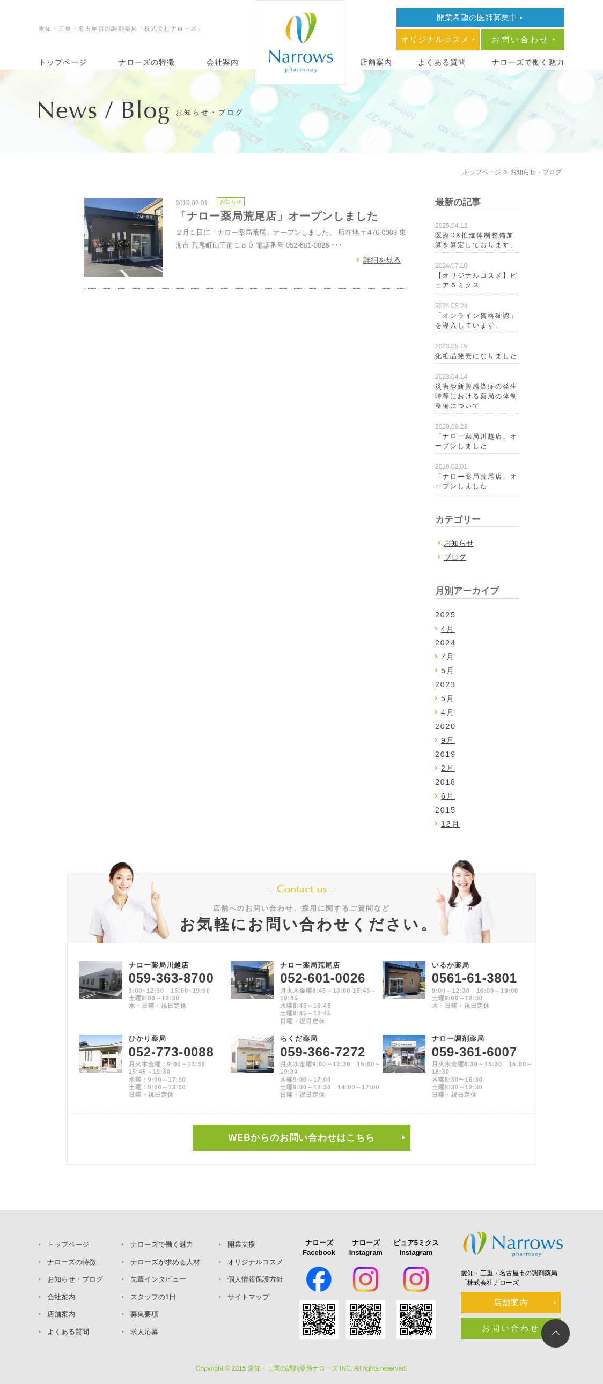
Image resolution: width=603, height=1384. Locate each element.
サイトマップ (248, 1297)
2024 (445, 642)
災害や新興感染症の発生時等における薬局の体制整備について (476, 396)
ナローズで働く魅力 (528, 62)
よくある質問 (442, 62)
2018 (445, 782)
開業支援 (241, 1244)
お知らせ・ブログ (75, 1279)
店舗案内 (376, 62)
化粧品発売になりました (476, 356)
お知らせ (230, 202)
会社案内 (223, 62)
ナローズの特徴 (147, 62)
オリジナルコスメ (255, 1262)
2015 (445, 810)
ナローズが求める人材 (165, 1262)
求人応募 (144, 1332)
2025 (445, 615)
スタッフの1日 (153, 1297)
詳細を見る (382, 260)
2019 (445, 754)
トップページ (63, 62)
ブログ (455, 557)
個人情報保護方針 (255, 1279)
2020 (445, 726)
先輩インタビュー (158, 1279)
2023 (445, 684)
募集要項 (144, 1314)
